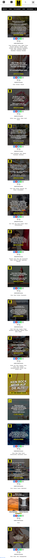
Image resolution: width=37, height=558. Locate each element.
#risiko (19, 453)
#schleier (24, 49)
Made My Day (5, 9)
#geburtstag (24, 260)
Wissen (24, 9)
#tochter (18, 295)
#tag (20, 258)
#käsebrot (21, 365)
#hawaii (15, 189)
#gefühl (22, 45)
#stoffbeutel (19, 49)
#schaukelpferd (20, 189)
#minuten (18, 84)
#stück (19, 45)
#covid (25, 454)
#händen (21, 46)
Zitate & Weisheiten (17, 9)
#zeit (10, 223)
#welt (14, 329)
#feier (15, 49)
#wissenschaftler (13, 454)
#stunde (15, 488)
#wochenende (14, 45)
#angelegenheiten (23, 556)
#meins (14, 366)
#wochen (17, 369)
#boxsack (18, 261)
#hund (18, 223)
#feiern (19, 260)
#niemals (22, 366)
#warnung (16, 260)
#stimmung (19, 48)
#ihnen (14, 556)
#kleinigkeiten (25, 48)
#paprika (21, 329)
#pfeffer (20, 331)
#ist (15, 365)
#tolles (15, 48)
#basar (26, 330)
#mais (25, 365)
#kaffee (11, 118)
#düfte (16, 331)
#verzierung (18, 50)
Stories (10, 9)
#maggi (24, 329)
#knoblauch (11, 330)
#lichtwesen (21, 154)
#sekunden (22, 188)
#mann (26, 45)
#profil (25, 118)
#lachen (18, 118)
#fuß (26, 188)
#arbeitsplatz (16, 153)
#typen (11, 260)
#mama (19, 488)
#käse (17, 365)
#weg (25, 368)
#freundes (11, 48)
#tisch (21, 153)
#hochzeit (12, 46)
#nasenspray (15, 154)
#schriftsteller (17, 330)
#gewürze (22, 330)
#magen (22, 223)
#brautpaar (17, 46)
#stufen (11, 365)
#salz (17, 329)
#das (20, 369)
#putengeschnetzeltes (15, 368)
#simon (18, 119)
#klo (16, 223)
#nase (10, 45)
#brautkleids (13, 50)
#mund (23, 453)
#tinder (22, 118)
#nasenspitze (23, 295)
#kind (14, 188)
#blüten (25, 46)
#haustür (22, 84)
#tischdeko (24, 50)
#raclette (21, 368)
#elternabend (23, 488)
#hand (15, 295)
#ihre (18, 556)
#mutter (17, 188)
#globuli (24, 153)
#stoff (12, 49)
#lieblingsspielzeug (18, 225)
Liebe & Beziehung (30, 9)
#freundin (11, 258)
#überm (26, 223)
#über (16, 453)
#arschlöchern (20, 454)
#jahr (18, 258)
